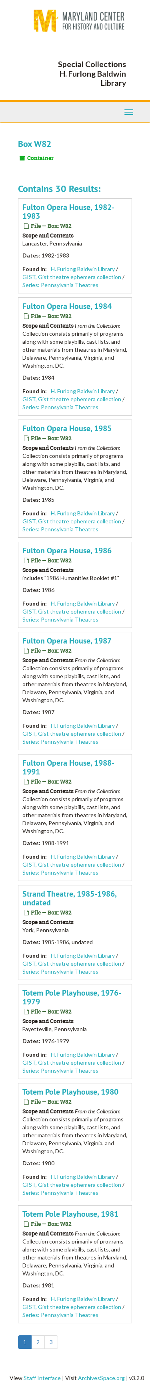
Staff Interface (42, 1377)
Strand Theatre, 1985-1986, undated (69, 898)
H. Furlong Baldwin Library (83, 268)
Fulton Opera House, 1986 (67, 550)
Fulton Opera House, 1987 (67, 641)
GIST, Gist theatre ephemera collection (71, 276)
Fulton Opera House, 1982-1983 (68, 211)
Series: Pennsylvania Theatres (60, 284)
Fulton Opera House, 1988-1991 (68, 767)
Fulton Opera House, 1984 (67, 306)
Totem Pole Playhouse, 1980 (70, 1092)
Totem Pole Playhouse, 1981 (70, 1214)
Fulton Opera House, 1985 (67, 428)
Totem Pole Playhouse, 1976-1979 (71, 997)
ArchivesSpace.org (101, 1377)
